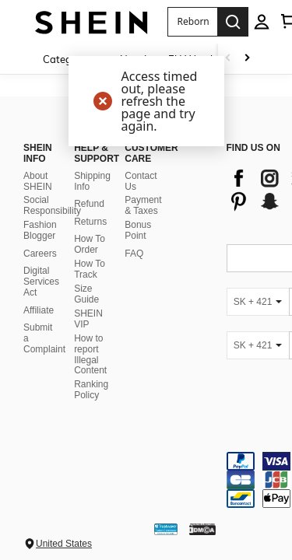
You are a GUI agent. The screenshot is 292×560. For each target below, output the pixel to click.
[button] (192, 22)
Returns (90, 208)
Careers (40, 240)
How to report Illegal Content (90, 340)
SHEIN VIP (88, 306)
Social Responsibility (52, 192)
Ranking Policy (91, 376)
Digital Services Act (41, 268)
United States (64, 530)
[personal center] (261, 21)
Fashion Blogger (40, 217)
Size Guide (86, 281)
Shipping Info (92, 167)
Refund (89, 190)
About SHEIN (37, 167)
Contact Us (141, 167)
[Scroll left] (228, 59)
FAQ (134, 240)
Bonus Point (138, 217)
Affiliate (38, 296)
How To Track (89, 256)
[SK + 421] (258, 288)
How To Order (89, 231)
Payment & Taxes (143, 192)
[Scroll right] (246, 59)
